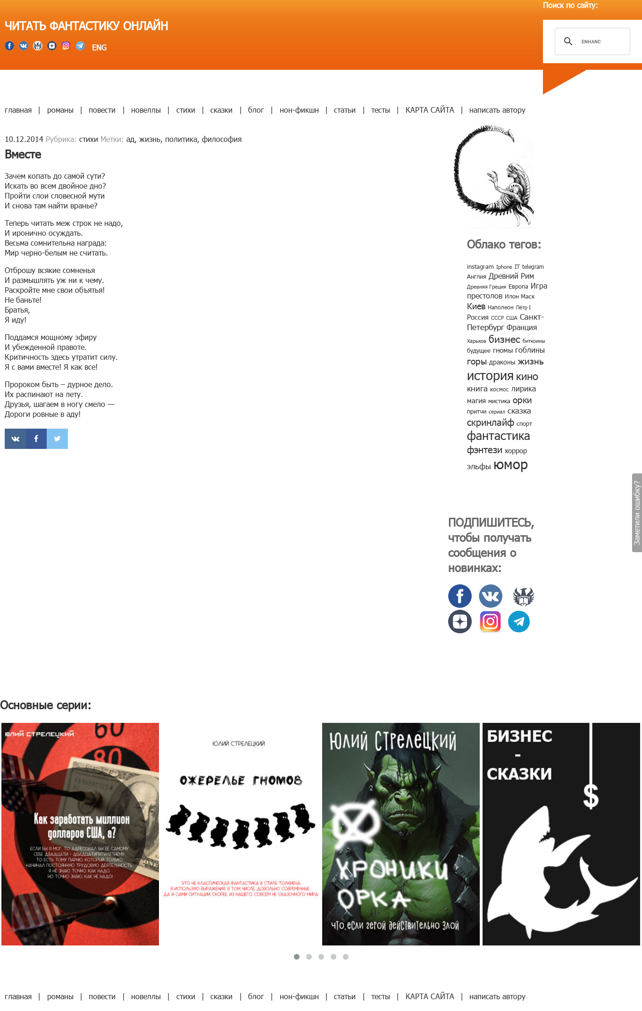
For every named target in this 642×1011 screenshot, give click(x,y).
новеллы (146, 110)
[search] (591, 41)
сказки (221, 110)
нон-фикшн (299, 110)
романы (60, 110)
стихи (185, 110)
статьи (345, 110)
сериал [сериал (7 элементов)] (497, 411)
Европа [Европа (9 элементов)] (518, 286)
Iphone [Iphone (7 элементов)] (504, 267)
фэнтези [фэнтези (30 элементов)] (484, 449)
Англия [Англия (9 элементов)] (476, 276)
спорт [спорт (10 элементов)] (524, 423)
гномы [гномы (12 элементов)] (503, 350)
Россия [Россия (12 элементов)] (478, 317)
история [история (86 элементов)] (490, 374)
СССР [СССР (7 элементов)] (497, 318)
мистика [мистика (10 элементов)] (499, 401)
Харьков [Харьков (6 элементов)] (476, 341)
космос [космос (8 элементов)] (499, 389)
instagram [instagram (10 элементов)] (480, 266)
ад (130, 139)
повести (102, 110)
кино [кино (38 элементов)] (527, 375)
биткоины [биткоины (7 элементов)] (534, 341)
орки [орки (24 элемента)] (522, 399)
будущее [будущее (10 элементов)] (479, 350)
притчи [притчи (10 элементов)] (476, 411)
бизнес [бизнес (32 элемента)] (504, 338)
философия (222, 139)
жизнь (149, 139)
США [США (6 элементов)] (511, 318)
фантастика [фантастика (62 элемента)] (498, 435)
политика (181, 139)
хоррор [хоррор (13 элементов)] (516, 450)
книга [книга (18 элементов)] (477, 388)
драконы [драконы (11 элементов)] (502, 361)
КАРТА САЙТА (430, 110)
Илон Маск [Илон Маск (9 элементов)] (519, 296)
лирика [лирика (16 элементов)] (523, 388)
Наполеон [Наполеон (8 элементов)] (501, 307)
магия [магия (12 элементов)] (476, 400)
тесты (380, 110)
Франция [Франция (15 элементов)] (522, 327)
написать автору (497, 110)
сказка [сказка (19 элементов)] (519, 410)
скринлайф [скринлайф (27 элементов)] (490, 421)
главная (18, 110)
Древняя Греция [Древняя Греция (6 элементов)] (486, 286)
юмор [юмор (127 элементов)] (510, 463)
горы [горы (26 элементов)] (477, 360)
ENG (98, 47)
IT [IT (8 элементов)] (517, 266)
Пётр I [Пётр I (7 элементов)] (523, 307)
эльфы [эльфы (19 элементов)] (479, 466)
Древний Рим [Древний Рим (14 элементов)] (511, 276)
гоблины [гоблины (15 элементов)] (530, 350)
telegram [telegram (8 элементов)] (533, 266)
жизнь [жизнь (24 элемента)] (531, 360)
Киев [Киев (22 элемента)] (476, 305)
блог (256, 110)
